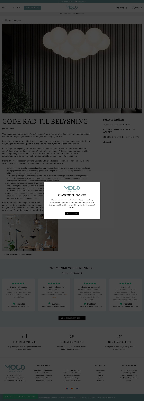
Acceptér (70, 213)
